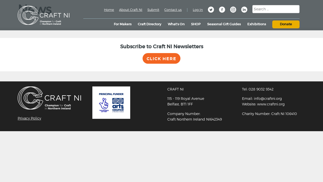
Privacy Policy (29, 118)
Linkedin (244, 10)
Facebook (222, 10)
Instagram (233, 10)
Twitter (211, 10)
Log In (198, 10)
